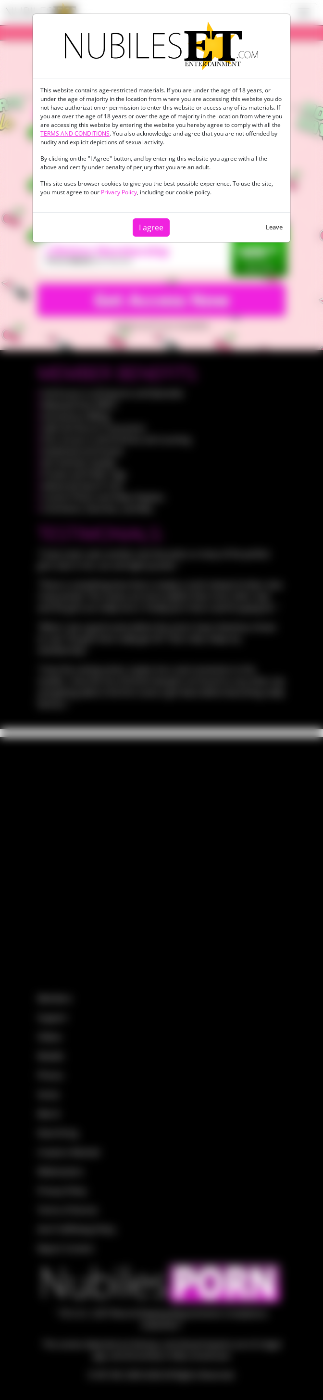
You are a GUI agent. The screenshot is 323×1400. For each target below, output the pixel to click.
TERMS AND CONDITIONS (75, 133)
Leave (274, 227)
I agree (151, 227)
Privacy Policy (119, 192)
